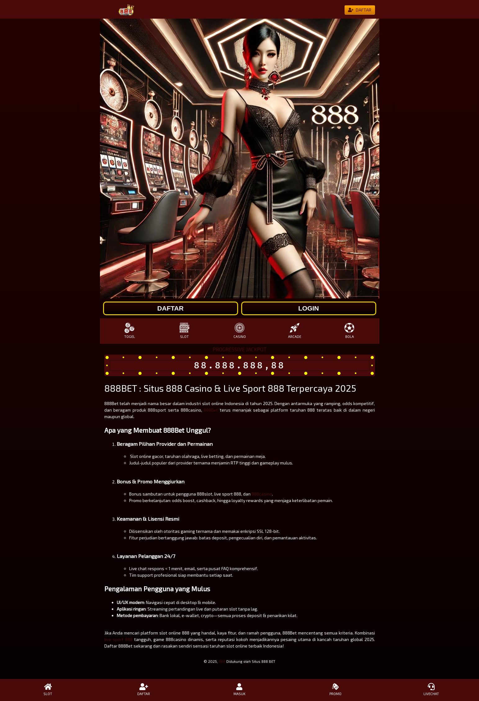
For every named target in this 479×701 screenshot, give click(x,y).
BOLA (349, 331)
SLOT (184, 331)
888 (222, 661)
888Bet (211, 410)
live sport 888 (118, 639)
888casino (261, 493)
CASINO (239, 331)
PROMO (335, 689)
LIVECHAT (431, 689)
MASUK (239, 689)
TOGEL (129, 331)
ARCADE (294, 331)
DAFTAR (144, 689)
